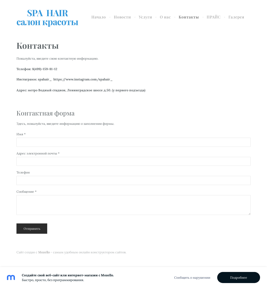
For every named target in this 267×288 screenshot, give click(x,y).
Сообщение (26, 192)
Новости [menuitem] (122, 16)
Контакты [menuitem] (189, 16)
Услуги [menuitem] (145, 16)
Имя (21, 134)
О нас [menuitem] (165, 16)
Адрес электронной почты (38, 153)
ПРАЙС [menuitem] (214, 16)
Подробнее (238, 277)
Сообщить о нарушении (192, 277)
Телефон (23, 172)
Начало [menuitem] (98, 16)
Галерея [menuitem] (236, 16)
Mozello (44, 252)
